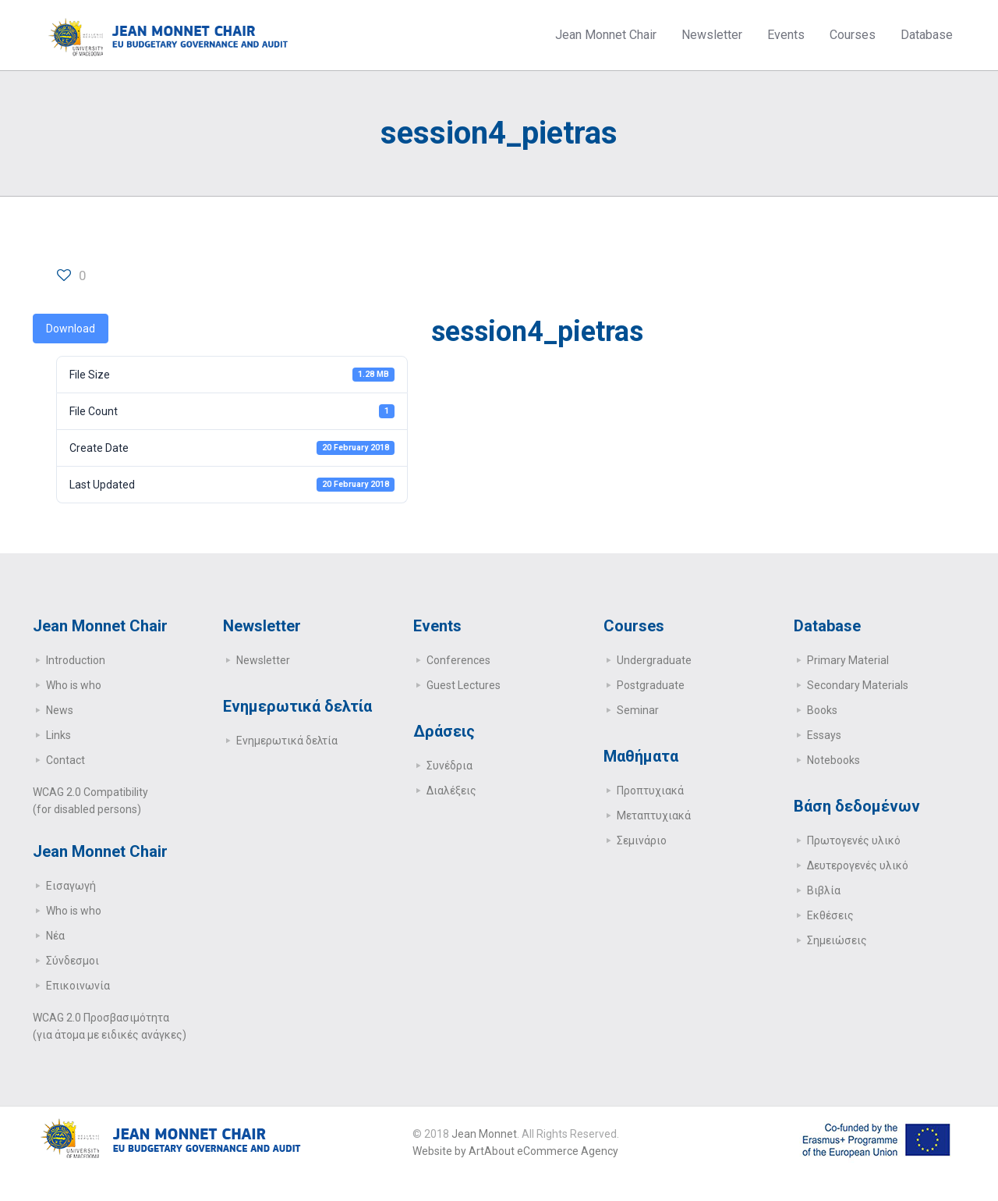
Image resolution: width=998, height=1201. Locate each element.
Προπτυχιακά (650, 790)
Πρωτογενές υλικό (854, 840)
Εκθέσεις (830, 915)
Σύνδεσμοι (72, 960)
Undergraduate (654, 660)
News (59, 710)
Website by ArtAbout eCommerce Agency (515, 1151)
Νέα (55, 935)
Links (58, 735)
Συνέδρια (449, 765)
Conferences (458, 660)
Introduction (75, 660)
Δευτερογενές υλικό (857, 865)
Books (822, 710)
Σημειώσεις (837, 940)
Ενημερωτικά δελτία (287, 740)
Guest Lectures (463, 685)
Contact (65, 760)
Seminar (638, 710)
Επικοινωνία (78, 985)
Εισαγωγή (71, 885)
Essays (824, 735)
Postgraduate (651, 685)
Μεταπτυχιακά (654, 815)
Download (70, 328)
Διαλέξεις (451, 790)
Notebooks (833, 760)
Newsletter (263, 660)
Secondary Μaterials (857, 685)
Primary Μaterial (848, 660)
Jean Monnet (484, 1134)
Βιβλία (824, 890)
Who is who (73, 685)
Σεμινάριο (642, 840)
